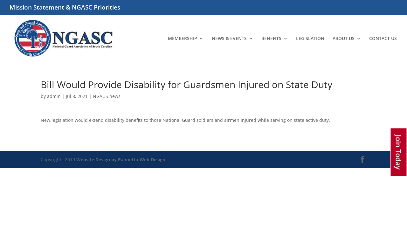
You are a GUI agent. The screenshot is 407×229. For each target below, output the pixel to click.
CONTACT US (383, 38)
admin (54, 96)
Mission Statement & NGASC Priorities (65, 7)
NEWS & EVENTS (229, 38)
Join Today (399, 152)
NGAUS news (107, 96)
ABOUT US (344, 38)
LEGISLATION (310, 38)
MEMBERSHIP (182, 38)
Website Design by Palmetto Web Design (120, 159)
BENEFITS (271, 38)
